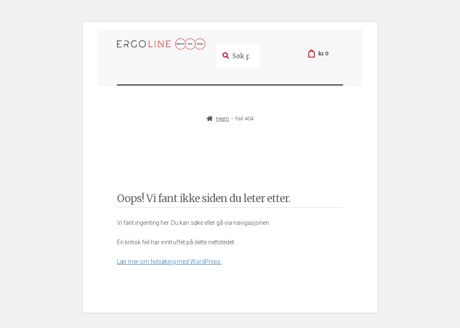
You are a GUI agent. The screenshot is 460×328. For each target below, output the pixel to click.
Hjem (222, 118)
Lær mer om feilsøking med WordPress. (169, 261)
